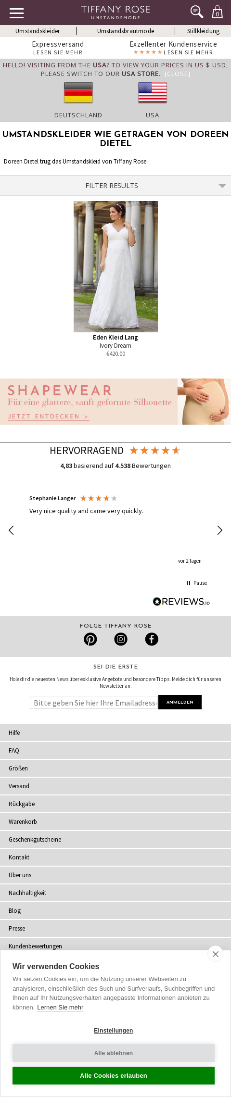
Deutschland (78, 115)
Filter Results (155, 185)
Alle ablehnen (113, 1053)
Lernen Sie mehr (60, 1007)
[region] (115, 530)
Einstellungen (113, 1030)
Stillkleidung (203, 31)
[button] (11, 530)
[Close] (178, 73)
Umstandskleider (37, 31)
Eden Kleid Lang (115, 337)
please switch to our (100, 73)
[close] (215, 954)
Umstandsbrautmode (125, 31)
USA (152, 115)
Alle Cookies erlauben (113, 1075)
